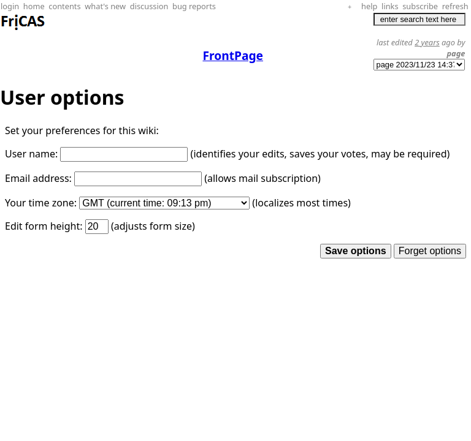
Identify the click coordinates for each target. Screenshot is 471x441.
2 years (427, 42)
